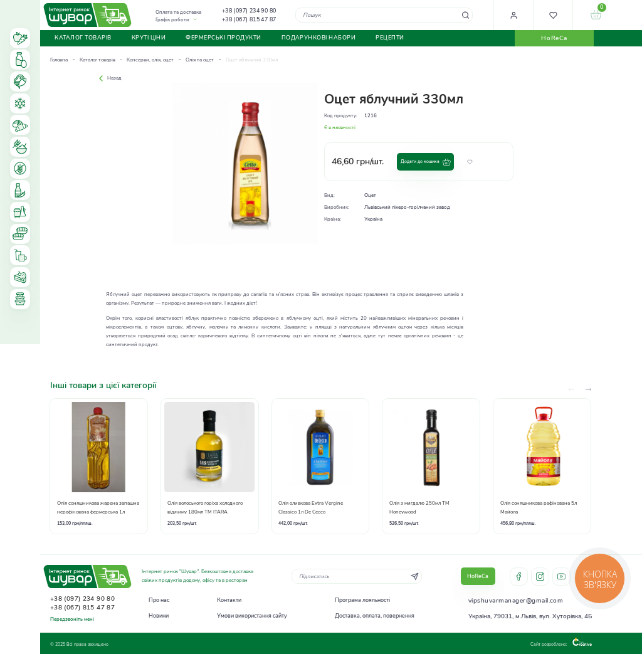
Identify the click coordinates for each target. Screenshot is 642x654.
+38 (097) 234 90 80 (249, 10)
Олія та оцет (200, 59)
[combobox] (384, 15)
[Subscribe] (415, 576)
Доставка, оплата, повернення (374, 616)
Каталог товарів (97, 59)
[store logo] (87, 14)
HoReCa (554, 38)
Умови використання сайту (252, 616)
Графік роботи (172, 19)
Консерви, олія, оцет (150, 59)
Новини (159, 616)
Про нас (159, 600)
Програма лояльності (362, 600)
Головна (59, 59)
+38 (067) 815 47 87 (249, 19)
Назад (109, 78)
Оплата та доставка (178, 12)
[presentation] (588, 389)
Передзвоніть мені (72, 619)
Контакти (229, 600)
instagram (540, 576)
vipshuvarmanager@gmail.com (515, 600)
